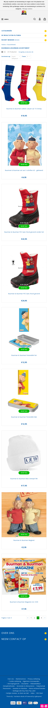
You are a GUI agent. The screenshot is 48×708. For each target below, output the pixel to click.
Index (33, 693)
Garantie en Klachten (20, 688)
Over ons (11, 679)
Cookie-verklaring (15, 681)
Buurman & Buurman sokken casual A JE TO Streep (24, 109)
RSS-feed (39, 693)
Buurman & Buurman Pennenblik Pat (24, 355)
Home (3, 44)
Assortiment (11, 44)
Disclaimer (25, 684)
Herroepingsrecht (13, 684)
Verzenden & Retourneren (26, 686)
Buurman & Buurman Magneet (24, 540)
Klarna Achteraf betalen (37, 688)
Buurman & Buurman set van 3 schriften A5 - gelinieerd (24, 170)
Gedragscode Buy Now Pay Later (24, 691)
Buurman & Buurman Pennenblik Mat (24, 417)
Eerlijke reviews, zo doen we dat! (17, 693)
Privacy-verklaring (34, 679)
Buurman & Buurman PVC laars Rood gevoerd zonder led (24, 232)
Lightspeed (38, 696)
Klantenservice (21, 679)
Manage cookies (27, 9)
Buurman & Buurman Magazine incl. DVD (24, 602)
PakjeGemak (40, 686)
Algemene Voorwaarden (31, 681)
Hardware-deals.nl (20, 696)
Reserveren (7, 688)
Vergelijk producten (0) (26, 52)
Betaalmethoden (9, 686)
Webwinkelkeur (35, 684)
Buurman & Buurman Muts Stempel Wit (24, 479)
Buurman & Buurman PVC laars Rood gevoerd (24, 294)
